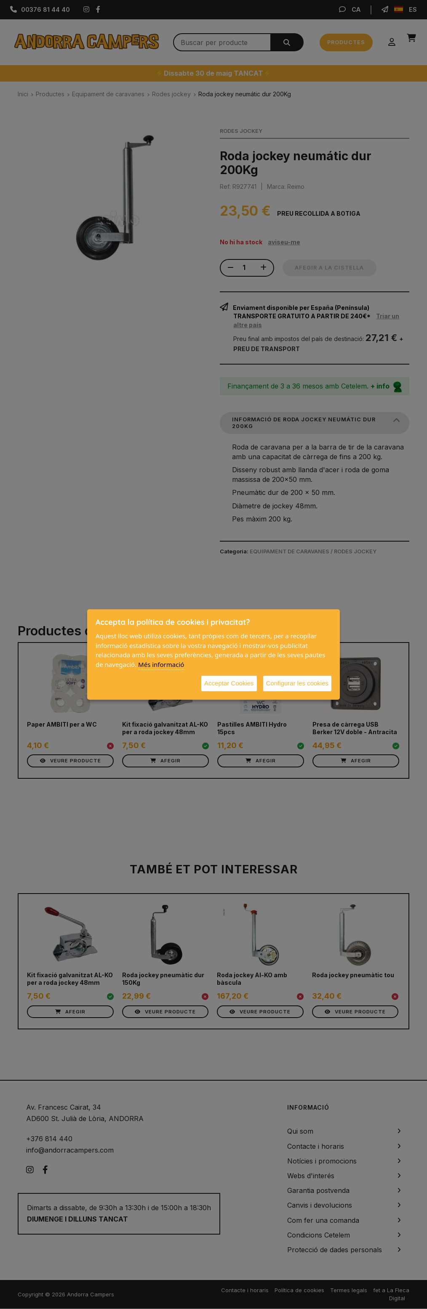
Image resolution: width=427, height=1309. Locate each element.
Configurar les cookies (297, 683)
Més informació (161, 664)
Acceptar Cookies (229, 683)
